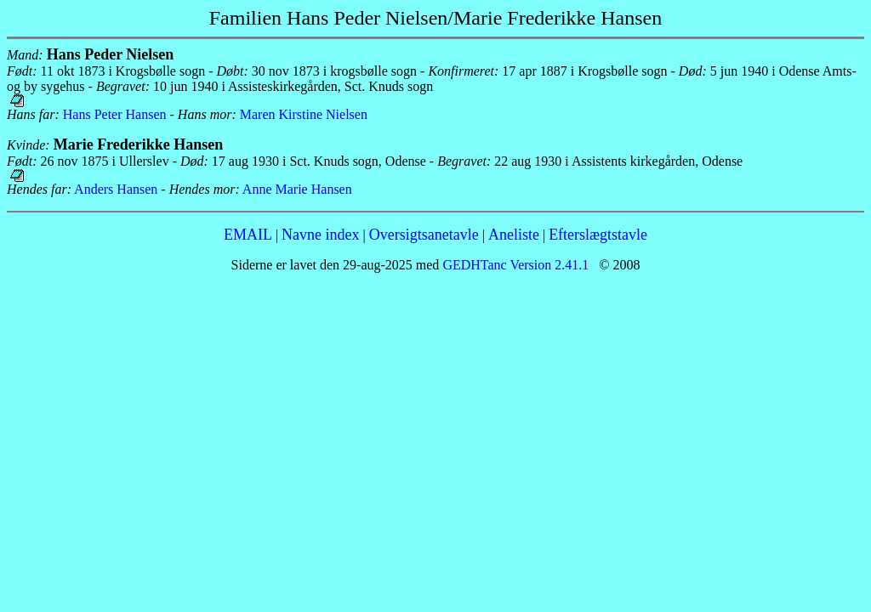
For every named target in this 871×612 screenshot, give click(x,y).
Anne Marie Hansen (297, 189)
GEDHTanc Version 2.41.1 (514, 265)
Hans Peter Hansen (115, 114)
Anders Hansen (115, 189)
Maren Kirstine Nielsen (303, 114)
